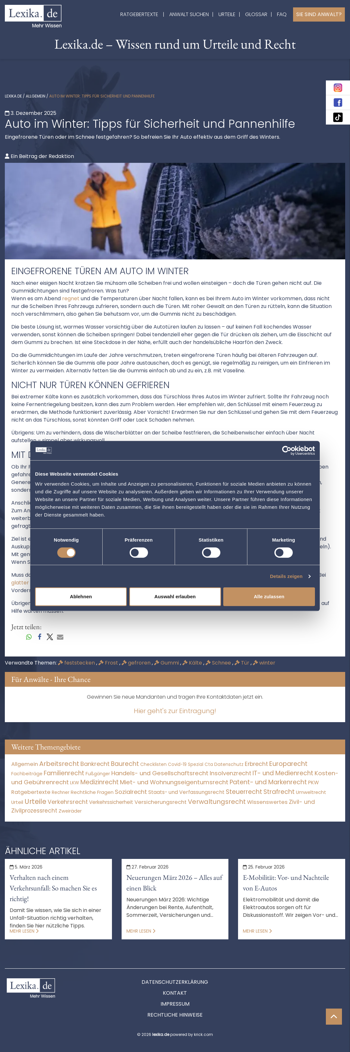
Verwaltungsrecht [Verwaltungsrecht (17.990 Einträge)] (217, 801)
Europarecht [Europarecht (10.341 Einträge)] (288, 763)
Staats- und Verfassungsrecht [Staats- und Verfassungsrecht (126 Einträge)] (186, 792)
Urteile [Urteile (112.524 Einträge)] (35, 801)
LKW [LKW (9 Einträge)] (74, 782)
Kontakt (175, 993)
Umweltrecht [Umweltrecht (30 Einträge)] (311, 792)
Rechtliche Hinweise (175, 1015)
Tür (243, 662)
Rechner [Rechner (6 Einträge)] (60, 792)
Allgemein (35, 96)
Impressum (175, 1004)
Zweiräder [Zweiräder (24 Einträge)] (70, 811)
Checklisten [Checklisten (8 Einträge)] (153, 764)
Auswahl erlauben (175, 596)
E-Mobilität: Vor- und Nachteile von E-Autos (286, 883)
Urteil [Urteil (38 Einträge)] (17, 802)
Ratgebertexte (139, 14)
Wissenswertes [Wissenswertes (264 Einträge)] (267, 802)
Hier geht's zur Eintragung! (175, 710)
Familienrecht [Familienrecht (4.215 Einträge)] (64, 773)
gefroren (137, 662)
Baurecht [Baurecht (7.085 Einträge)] (125, 763)
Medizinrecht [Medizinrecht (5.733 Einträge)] (99, 782)
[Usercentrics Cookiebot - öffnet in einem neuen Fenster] (287, 450)
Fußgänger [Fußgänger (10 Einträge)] (98, 773)
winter (264, 662)
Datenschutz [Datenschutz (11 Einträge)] (229, 764)
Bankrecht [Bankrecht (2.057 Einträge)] (95, 764)
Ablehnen (81, 596)
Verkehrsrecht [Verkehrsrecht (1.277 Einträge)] (68, 802)
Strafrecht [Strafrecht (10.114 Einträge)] (279, 791)
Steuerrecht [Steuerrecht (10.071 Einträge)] (244, 791)
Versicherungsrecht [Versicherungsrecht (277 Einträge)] (160, 802)
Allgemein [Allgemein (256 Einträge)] (24, 764)
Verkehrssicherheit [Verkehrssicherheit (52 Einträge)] (111, 802)
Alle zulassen (269, 596)
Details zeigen (286, 576)
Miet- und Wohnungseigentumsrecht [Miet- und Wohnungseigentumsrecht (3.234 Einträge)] (174, 782)
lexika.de (13, 96)
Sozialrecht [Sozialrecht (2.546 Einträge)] (131, 792)
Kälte (192, 662)
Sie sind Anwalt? (319, 14)
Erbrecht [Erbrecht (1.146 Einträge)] (256, 764)
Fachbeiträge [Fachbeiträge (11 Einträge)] (26, 773)
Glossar (256, 14)
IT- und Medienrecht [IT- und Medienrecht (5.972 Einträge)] (283, 773)
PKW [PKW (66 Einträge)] (313, 782)
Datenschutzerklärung (175, 982)
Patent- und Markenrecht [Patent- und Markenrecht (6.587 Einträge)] (268, 782)
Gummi (167, 662)
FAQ (282, 14)
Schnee (219, 662)
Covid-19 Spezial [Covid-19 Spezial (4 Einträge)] (185, 764)
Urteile (226, 14)
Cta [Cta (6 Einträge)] (209, 764)
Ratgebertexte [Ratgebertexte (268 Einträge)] (31, 792)
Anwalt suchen (189, 14)
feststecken (77, 662)
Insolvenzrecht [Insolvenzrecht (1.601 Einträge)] (230, 773)
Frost (108, 662)
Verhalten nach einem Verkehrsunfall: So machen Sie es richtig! (53, 888)
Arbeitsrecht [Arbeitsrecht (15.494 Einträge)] (59, 763)
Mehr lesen (24, 931)
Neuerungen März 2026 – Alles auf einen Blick (174, 883)
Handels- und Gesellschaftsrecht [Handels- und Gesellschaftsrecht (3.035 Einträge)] (159, 773)
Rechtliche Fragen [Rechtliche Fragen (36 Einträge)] (92, 792)
